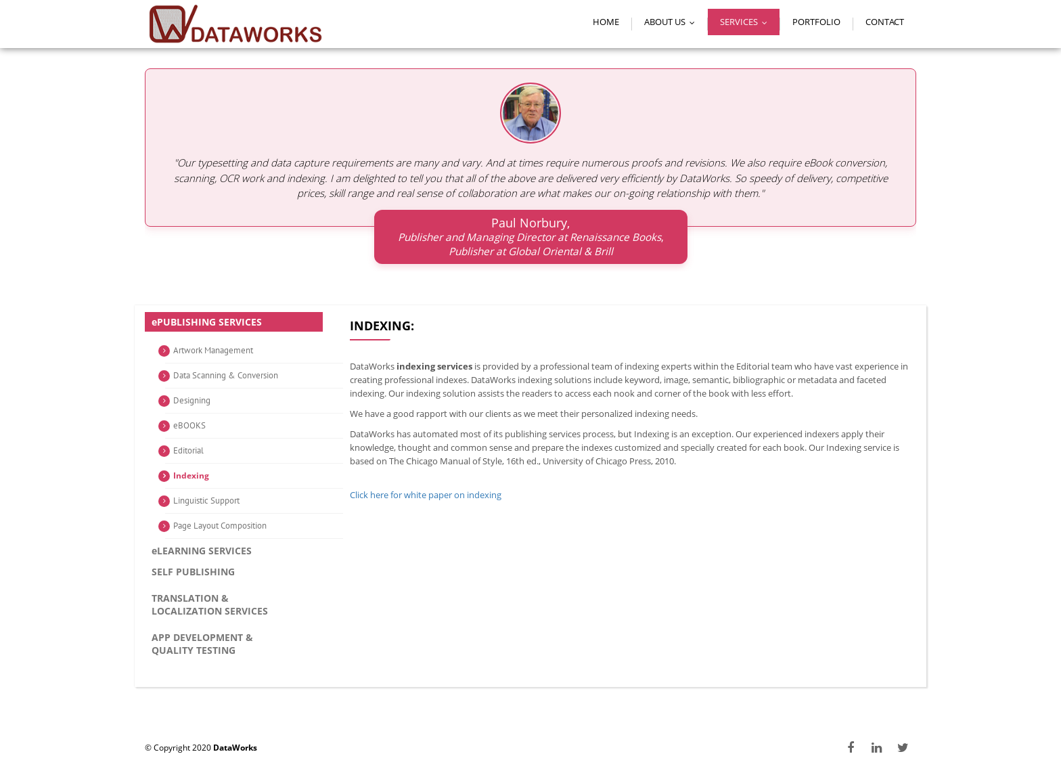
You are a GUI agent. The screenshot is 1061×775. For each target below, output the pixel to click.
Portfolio (816, 22)
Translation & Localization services (210, 604)
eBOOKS (189, 425)
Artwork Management (213, 350)
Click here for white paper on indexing (425, 495)
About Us (672, 22)
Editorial (188, 450)
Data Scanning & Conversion (225, 375)
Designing (191, 400)
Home (606, 22)
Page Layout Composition (220, 525)
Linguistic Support (206, 500)
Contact (884, 22)
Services (746, 22)
